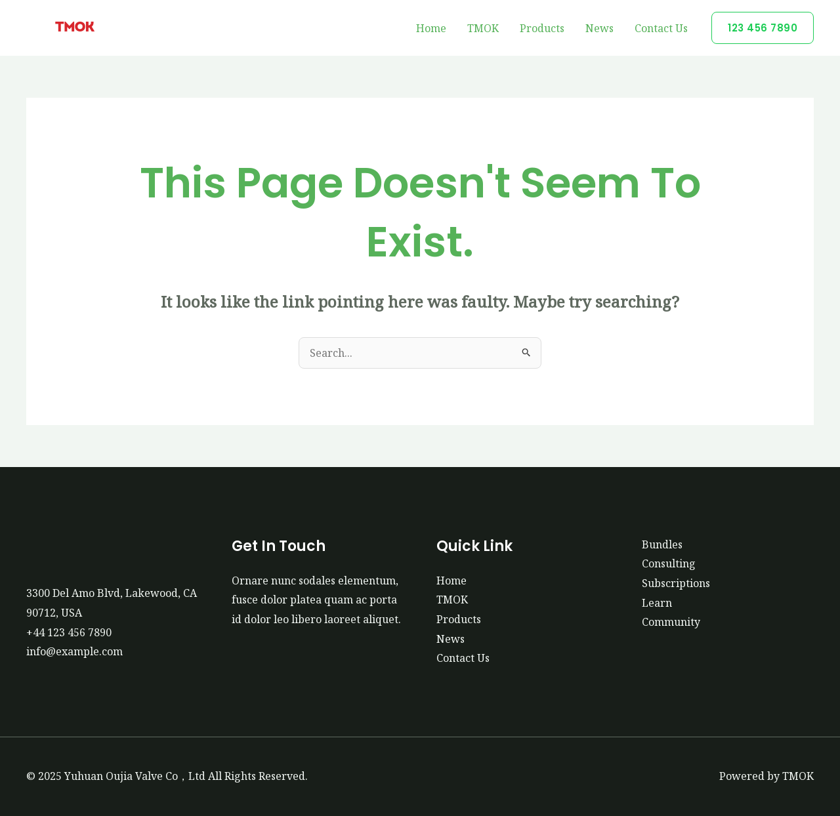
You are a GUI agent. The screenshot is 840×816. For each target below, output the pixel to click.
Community (671, 622)
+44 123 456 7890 (69, 632)
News (599, 28)
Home (431, 28)
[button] (762, 28)
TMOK (483, 28)
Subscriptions (676, 583)
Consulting (669, 563)
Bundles (662, 544)
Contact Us (661, 28)
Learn (657, 603)
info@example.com (74, 651)
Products (542, 28)
